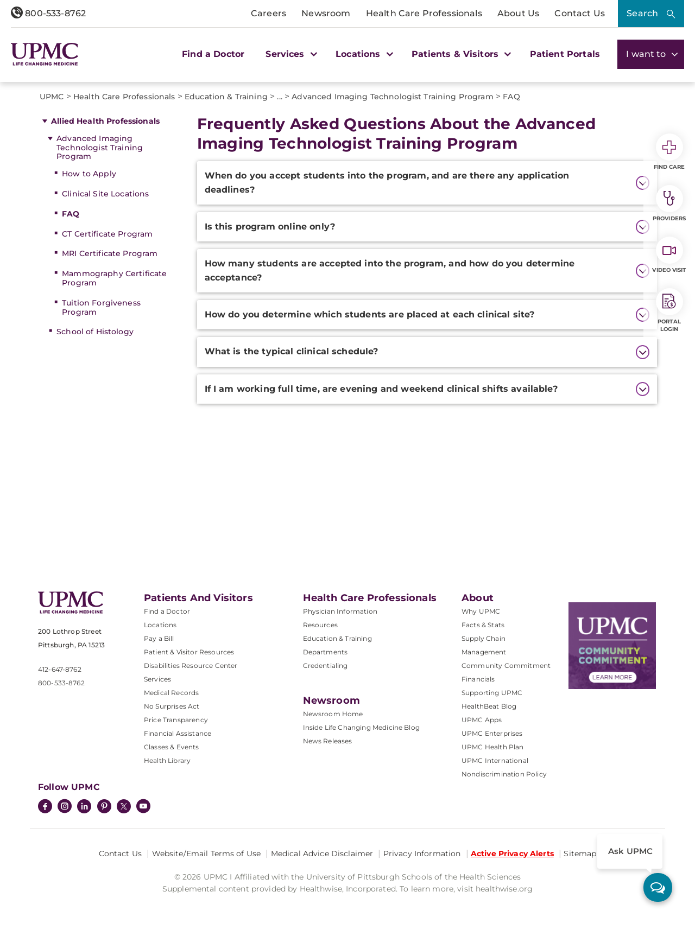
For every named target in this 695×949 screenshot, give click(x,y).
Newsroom (325, 13)
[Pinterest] (104, 807)
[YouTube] (143, 807)
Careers (268, 13)
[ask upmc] (657, 887)
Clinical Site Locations (105, 194)
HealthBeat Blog (489, 706)
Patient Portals (565, 54)
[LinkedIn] (84, 807)
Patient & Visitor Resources (189, 652)
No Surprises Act (172, 706)
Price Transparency (176, 720)
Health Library (167, 760)
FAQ (70, 214)
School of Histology (95, 331)
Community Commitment (506, 665)
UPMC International (495, 760)
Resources (320, 625)
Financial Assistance (177, 733)
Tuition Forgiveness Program (101, 307)
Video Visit (669, 255)
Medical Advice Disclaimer (322, 853)
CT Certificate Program (107, 234)
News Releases (327, 741)
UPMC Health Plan (493, 747)
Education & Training (337, 638)
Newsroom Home (333, 714)
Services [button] (290, 54)
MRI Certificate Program (109, 253)
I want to (650, 54)
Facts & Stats (483, 625)
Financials (478, 679)
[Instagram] (65, 807)
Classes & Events (171, 747)
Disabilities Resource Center (190, 665)
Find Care (669, 151)
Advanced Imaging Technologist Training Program (99, 147)
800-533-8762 (48, 13)
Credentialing (325, 665)
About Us (518, 13)
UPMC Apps (482, 720)
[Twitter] (124, 806)
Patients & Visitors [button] (460, 54)
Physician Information (340, 611)
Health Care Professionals (424, 13)
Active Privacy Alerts (512, 853)
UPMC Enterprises (492, 733)
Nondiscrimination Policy (504, 774)
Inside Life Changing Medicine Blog (361, 727)
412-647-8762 (59, 669)
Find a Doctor (213, 54)
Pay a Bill (159, 638)
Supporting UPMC (492, 693)
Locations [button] (363, 54)
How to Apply (89, 174)
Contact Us (579, 13)
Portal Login (669, 310)
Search (642, 13)
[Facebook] (45, 807)
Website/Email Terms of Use (206, 853)
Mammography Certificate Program (114, 278)
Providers (669, 203)
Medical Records (171, 693)
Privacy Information (422, 853)
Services (157, 679)
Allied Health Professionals (105, 121)
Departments (325, 652)
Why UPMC (481, 611)
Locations (160, 625)
